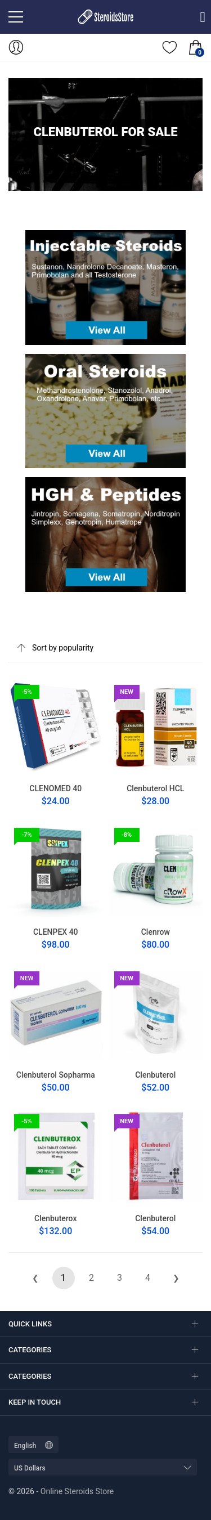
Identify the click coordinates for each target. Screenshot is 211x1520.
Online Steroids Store (77, 1491)
